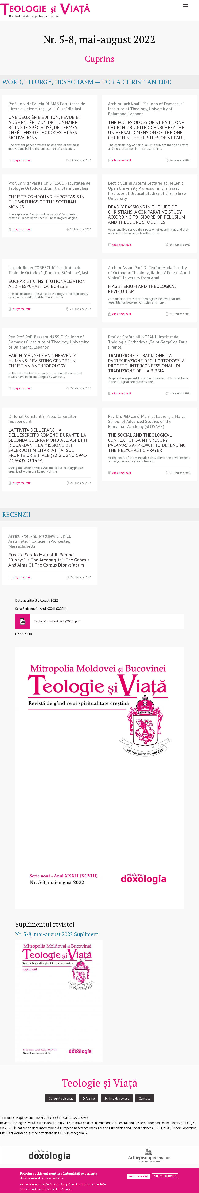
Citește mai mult (22, 160)
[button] (99, 777)
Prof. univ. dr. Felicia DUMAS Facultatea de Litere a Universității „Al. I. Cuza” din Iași (46, 106)
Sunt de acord (138, 1176)
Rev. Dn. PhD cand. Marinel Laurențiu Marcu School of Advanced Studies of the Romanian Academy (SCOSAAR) (147, 421)
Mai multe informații (59, 1189)
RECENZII (16, 514)
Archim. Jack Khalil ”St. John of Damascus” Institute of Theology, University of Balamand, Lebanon (146, 109)
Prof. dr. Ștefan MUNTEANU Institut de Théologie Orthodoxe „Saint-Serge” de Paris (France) (148, 342)
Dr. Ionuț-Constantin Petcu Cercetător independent (42, 419)
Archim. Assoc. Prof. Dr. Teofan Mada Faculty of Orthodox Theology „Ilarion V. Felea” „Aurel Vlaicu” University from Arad (149, 273)
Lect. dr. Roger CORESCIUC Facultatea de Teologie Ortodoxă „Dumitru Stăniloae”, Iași (48, 270)
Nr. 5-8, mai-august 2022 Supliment (56, 934)
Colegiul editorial (61, 1098)
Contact (144, 1098)
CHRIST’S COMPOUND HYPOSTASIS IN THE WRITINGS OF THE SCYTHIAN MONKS (46, 201)
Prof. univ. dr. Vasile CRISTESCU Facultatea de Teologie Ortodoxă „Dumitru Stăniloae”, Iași (49, 185)
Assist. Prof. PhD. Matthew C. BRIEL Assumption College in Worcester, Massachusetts (39, 541)
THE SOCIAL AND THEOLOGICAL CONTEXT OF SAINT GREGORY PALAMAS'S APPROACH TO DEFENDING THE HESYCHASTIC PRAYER (147, 442)
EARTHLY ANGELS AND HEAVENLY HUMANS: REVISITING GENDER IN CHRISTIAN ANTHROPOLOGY (42, 360)
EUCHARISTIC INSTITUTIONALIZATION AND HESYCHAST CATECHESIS (46, 284)
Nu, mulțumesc (165, 1176)
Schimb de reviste (116, 1098)
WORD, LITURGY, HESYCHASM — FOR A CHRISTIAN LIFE (86, 82)
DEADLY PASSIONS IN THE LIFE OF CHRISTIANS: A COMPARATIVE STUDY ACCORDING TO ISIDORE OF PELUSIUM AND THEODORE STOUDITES (146, 214)
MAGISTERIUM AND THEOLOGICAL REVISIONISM (142, 289)
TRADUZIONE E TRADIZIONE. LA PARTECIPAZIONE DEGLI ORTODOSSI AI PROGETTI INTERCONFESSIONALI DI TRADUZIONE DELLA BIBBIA (147, 363)
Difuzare (89, 1098)
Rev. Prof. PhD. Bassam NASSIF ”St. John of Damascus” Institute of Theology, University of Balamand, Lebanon (48, 342)
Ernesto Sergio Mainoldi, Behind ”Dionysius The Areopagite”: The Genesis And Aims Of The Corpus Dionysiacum (48, 559)
